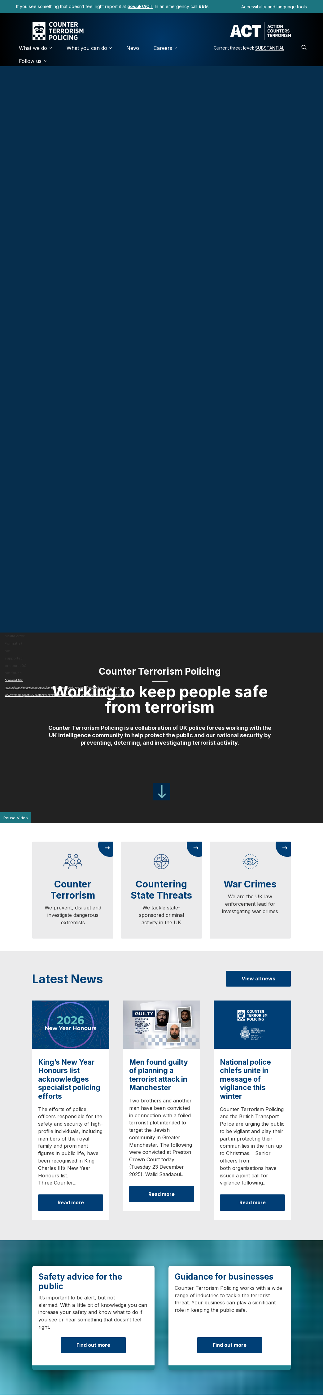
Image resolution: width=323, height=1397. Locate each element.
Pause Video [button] (15, 251)
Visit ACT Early (161, 1326)
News (133, 48)
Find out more (93, 778)
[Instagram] (52, 1378)
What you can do (90, 48)
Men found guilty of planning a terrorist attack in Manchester (158, 549)
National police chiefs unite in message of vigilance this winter (245, 553)
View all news (258, 412)
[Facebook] (14, 1378)
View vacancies (254, 849)
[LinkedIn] (70, 1378)
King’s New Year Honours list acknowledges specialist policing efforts (69, 553)
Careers (166, 48)
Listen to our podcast (264, 1074)
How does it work (128, 1070)
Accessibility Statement (170, 1353)
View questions (199, 1078)
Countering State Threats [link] (161, 323)
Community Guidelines (237, 1353)
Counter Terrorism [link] (72, 323)
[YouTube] (89, 1378)
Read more (71, 676)
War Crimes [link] (250, 317)
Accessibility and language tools (274, 6)
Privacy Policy (112, 1353)
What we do (36, 48)
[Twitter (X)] (33, 1378)
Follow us (33, 61)
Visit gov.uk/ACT (70, 1326)
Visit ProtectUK (252, 1326)
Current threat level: (249, 47)
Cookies (72, 1353)
